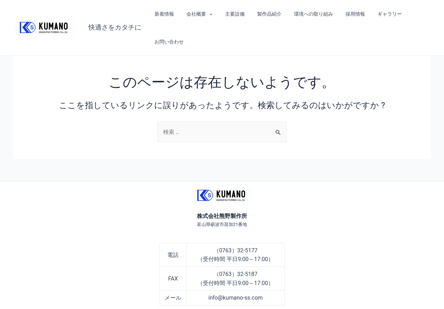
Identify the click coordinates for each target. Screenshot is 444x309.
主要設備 (230, 14)
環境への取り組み (303, 14)
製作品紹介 (262, 14)
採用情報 (343, 14)
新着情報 (165, 14)
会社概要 (198, 14)
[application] (208, 14)
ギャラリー (375, 14)
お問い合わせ (411, 14)
